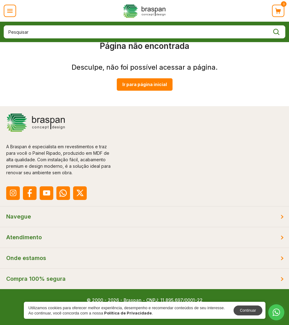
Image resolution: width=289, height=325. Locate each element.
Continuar (248, 310)
